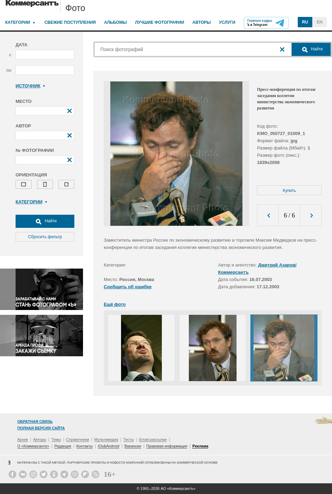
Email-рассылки (153, 439)
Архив (22, 439)
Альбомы (115, 22)
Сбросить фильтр (45, 236)
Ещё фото (115, 304)
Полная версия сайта (41, 428)
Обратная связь (35, 421)
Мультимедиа (106, 439)
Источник (30, 85)
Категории (17, 22)
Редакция (62, 446)
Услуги (227, 22)
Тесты (128, 439)
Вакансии (132, 446)
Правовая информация (166, 446)
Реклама (200, 446)
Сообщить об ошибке (127, 286)
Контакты (84, 446)
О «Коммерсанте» (33, 446)
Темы (56, 439)
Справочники (77, 439)
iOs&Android (108, 446)
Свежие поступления (70, 22)
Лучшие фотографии (159, 22)
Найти (45, 221)
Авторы (201, 22)
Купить (289, 190)
